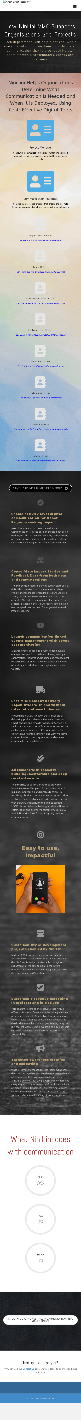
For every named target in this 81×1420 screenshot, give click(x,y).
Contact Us (28, 1385)
